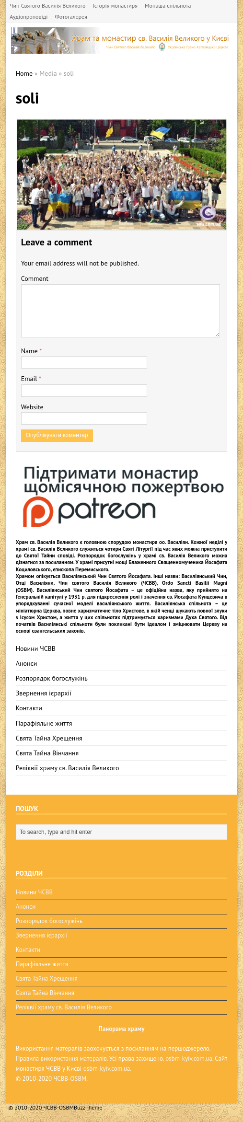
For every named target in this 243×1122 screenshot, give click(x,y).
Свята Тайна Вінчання (47, 753)
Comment (34, 278)
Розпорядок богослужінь (52, 678)
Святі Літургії (138, 548)
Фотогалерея (71, 16)
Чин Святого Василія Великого (47, 5)
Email (30, 378)
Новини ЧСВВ (36, 648)
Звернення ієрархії (43, 693)
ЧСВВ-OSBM (69, 1079)
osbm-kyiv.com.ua (188, 1058)
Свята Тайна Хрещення (49, 738)
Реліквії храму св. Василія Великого (67, 767)
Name (30, 351)
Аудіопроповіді (28, 16)
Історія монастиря (115, 5)
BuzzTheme (88, 1107)
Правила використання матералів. (62, 1058)
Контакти (29, 708)
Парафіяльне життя (44, 723)
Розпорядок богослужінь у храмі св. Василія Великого (143, 555)
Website (32, 407)
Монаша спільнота (168, 5)
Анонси (26, 663)
